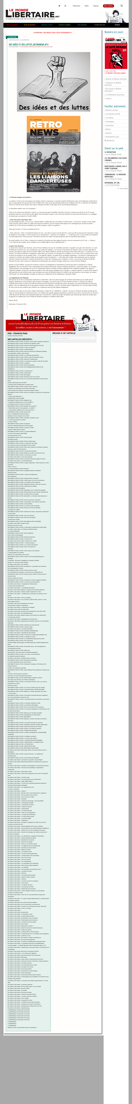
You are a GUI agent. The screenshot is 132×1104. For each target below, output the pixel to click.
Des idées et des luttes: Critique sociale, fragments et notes (24, 591)
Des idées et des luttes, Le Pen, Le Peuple (19, 908)
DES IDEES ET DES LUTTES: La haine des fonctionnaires (24, 582)
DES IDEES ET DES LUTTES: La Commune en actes (22, 455)
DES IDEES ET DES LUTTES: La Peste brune (20, 371)
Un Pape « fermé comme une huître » (18, 673)
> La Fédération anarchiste (114, 95)
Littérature (37, 32)
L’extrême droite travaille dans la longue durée (21, 384)
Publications (76, 6)
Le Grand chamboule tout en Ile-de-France (19, 662)
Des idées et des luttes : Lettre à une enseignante (21, 812)
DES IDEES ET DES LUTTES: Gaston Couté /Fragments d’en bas (25, 345)
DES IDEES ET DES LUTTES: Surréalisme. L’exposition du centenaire (27, 566)
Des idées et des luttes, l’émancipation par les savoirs (23, 920)
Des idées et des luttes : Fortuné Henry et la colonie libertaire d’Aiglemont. (28, 828)
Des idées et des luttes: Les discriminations (20, 460)
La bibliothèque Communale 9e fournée (19, 1010)
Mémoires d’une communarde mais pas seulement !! (22, 1027)
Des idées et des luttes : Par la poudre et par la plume (22, 795)
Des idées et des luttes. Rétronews (17, 957)
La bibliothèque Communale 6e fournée (19, 1015)
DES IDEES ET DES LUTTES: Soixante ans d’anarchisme (23, 625)
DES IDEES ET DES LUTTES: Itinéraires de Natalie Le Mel (24, 343)
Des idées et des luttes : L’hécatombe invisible (21, 802)
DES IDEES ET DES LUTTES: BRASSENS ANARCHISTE (23, 748)
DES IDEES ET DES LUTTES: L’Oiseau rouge (20, 627)
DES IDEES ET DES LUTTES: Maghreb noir (19, 400)
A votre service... (12, 693)
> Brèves (108, 129)
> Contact (108, 98)
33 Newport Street (13, 439)
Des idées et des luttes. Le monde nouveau (20, 963)
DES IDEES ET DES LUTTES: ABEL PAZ (19, 650)
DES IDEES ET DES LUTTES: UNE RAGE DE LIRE (21, 746)
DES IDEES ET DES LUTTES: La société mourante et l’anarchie (25, 722)
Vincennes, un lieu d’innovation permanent (19, 675)
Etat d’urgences (12, 476)
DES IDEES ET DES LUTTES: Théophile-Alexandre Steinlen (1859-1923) (27, 724)
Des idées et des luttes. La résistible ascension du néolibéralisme (26, 943)
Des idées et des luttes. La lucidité (17, 990)
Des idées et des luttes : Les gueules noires (20, 851)
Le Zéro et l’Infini (12, 421)
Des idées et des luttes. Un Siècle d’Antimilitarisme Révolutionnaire (26, 941)
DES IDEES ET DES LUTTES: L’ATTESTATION (20, 744)
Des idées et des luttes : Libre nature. (18, 883)
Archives (117, 25)
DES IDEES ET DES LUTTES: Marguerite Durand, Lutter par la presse (27, 484)
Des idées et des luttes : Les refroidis (18, 867)
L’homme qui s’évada (13, 519)
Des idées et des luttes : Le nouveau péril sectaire (21, 875)
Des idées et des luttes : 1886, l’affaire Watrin (20, 781)
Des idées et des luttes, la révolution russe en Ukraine (23, 918)
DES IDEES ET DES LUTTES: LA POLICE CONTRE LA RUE (24, 703)
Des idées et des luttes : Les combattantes (19, 861)
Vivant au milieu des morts (15, 578)
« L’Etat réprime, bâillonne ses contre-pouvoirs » (21, 410)
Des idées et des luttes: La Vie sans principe (20, 457)
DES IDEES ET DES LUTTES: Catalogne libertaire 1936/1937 (24, 470)
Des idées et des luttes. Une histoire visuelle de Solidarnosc (24, 937)
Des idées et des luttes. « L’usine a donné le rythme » (22, 996)
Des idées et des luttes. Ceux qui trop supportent (21, 939)
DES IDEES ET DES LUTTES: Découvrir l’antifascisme (23, 359)
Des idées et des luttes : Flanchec (17, 873)
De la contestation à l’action (15, 568)
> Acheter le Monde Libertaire (116, 79)
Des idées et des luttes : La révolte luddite (19, 818)
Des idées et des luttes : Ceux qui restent (19, 859)
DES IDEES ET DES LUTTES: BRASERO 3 (19, 716)
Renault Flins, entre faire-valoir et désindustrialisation (23, 652)
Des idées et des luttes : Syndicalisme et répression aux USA (25, 1006)
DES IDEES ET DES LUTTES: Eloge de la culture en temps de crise (26, 453)
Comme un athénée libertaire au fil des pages (20, 425)
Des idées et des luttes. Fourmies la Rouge (19, 992)
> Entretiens (109, 125)
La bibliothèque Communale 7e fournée (19, 1013)
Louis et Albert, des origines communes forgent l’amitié (23, 390)
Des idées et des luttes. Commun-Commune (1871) (22, 994)
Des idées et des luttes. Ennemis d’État (18, 988)
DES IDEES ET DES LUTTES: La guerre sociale (21, 427)
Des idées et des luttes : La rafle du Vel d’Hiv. (20, 884)
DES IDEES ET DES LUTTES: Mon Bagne (19, 374)
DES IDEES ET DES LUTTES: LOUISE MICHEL (20, 349)
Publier (87, 6)
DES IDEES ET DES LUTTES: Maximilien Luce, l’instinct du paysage (26, 490)
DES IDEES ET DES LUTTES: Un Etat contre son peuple (23, 494)
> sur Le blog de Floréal (116, 168)
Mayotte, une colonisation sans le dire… (19, 554)
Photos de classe (12, 685)
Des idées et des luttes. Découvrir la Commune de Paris (23, 951)
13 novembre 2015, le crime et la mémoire (19, 404)
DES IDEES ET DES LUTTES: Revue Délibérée (20, 533)
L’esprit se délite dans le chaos (16, 429)
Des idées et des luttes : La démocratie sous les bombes (23, 855)
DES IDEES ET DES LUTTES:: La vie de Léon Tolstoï (22, 738)
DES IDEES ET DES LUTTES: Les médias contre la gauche (24, 482)
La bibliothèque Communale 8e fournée (19, 1012)
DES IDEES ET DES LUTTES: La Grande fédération (22, 431)
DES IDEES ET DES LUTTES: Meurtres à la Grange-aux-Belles (25, 713)
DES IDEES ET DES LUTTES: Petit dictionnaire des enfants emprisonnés (28, 492)
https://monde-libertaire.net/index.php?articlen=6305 (35, 46)
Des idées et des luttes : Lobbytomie (18, 820)
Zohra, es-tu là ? (12, 466)
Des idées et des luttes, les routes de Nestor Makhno (22, 902)
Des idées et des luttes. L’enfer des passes (19, 929)
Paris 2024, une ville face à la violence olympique (21, 679)
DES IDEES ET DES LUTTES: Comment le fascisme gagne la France (26, 458)
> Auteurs (108, 133)
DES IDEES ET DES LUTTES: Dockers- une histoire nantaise (24, 728)
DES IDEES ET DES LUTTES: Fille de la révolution (21, 517)
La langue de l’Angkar (14, 509)
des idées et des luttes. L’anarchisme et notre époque (22, 970)
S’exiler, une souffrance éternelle (17, 668)
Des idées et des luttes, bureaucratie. (18, 912)
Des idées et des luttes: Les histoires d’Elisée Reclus (22, 529)
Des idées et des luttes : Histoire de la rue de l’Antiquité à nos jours (26, 830)
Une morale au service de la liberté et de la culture (21, 445)
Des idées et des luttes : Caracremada (18, 808)
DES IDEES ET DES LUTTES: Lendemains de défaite (22, 486)
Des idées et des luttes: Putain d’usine (18, 523)
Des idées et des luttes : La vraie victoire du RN (21, 816)
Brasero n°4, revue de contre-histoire (18, 562)
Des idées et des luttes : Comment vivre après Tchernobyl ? (24, 1004)
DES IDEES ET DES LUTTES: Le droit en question (21, 347)
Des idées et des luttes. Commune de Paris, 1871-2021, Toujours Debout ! (28, 961)
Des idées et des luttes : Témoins (17, 879)
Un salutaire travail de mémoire (16, 656)
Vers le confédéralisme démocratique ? (18, 414)
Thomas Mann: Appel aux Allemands (18, 605)
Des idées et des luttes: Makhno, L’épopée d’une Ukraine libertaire (26, 589)
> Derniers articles (111, 110)
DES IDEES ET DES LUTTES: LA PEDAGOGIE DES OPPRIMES (25, 740)
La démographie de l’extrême (16, 552)
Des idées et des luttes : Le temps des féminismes (22, 814)
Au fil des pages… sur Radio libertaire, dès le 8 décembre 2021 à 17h (27, 945)
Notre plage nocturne (13, 601)
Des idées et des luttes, (14, 910)
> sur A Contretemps (112, 184)
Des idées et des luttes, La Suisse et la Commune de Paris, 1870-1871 (27, 906)
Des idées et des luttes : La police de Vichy (20, 871)
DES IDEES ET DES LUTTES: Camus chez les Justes (22, 570)
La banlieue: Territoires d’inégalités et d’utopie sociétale (23, 560)
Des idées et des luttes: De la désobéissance (20, 613)
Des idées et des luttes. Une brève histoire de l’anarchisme (24, 955)
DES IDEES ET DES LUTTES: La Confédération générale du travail (26, 638)
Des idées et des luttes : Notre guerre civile (20, 771)
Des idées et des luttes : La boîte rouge (18, 777)
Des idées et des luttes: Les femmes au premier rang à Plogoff (25, 759)
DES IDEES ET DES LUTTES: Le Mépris (18, 363)
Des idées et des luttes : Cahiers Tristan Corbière (21, 877)
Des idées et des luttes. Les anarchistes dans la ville (22, 965)
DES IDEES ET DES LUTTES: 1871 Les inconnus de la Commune (26, 707)
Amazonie (10, 548)
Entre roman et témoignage (15, 535)
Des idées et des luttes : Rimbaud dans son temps (22, 658)
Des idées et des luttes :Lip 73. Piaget (18, 998)
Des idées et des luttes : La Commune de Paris (21, 886)
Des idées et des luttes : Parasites (17, 799)
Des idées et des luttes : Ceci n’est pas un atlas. (21, 797)
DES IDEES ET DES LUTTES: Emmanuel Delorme (21, 537)
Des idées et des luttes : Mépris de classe (19, 849)
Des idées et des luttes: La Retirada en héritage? (21, 607)
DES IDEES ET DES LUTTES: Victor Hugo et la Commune (23, 550)
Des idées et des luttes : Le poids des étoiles (20, 628)
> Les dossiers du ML (112, 114)
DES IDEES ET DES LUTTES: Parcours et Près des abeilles (24, 507)
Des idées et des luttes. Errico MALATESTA (20, 969)
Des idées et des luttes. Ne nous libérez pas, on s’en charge (24, 986)
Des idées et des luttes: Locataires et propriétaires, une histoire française (28, 765)
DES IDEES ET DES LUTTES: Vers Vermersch (20, 640)
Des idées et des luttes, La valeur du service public (22, 922)
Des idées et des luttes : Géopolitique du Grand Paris (22, 619)
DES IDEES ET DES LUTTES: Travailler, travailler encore (23, 417)
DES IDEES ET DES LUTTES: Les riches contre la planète (24, 505)
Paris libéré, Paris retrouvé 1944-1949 (18, 609)
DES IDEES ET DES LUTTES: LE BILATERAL (20, 503)
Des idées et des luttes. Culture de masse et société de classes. (25, 927)
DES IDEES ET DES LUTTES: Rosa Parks (19, 412)
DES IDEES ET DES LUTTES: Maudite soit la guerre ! (22, 406)
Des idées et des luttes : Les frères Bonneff (20, 810)
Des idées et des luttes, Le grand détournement (21, 916)
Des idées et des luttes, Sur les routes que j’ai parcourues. (24, 904)
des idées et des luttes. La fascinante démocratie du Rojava (24, 974)
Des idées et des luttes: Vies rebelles (18, 564)
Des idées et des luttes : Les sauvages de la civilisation (23, 863)
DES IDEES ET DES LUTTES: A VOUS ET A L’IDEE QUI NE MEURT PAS (27, 634)
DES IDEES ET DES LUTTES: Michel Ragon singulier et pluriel (25, 677)
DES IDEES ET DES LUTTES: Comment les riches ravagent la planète (27, 580)
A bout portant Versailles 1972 (16, 586)
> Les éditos (109, 118)
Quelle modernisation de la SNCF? (17, 382)
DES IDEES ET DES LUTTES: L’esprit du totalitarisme (22, 474)
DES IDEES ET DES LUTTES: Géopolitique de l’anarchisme (24, 714)
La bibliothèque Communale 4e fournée (19, 1019)
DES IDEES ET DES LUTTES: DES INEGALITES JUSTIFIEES (24, 521)
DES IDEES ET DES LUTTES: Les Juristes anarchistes (23, 544)
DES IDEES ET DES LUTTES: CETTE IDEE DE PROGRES (23, 757)
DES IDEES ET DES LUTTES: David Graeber (20, 437)
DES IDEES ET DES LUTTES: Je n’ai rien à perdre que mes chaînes (26, 687)
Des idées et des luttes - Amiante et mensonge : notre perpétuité (25, 800)
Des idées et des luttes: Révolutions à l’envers (20, 603)
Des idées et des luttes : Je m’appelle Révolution (21, 587)
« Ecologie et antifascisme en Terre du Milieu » (21, 402)
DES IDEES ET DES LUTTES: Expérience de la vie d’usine (24, 376)
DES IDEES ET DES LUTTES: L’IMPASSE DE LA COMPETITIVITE (25, 742)
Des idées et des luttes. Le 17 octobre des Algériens (22, 953)
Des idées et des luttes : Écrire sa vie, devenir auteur (22, 843)
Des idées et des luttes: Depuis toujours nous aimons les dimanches (27, 615)
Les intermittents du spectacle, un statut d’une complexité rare (25, 572)
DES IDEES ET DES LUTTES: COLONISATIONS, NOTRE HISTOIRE (26, 689)
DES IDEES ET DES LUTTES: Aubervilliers (19, 372)
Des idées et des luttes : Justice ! (17, 791)
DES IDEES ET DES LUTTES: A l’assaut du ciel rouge (22, 443)
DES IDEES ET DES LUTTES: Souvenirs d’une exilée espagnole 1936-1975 (28, 341)
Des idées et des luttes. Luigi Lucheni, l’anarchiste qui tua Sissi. (25, 959)
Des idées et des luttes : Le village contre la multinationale (24, 845)
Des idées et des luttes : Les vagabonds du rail (21, 787)
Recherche (110, 140)
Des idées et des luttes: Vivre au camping (19, 597)
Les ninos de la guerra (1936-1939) (17, 433)
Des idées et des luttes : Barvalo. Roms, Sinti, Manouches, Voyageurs (27, 793)
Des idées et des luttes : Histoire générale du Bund (22, 838)
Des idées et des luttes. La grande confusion (20, 984)
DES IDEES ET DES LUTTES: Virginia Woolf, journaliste (23, 478)
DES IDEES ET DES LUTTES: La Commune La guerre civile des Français (28, 361)
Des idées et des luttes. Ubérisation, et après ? (21, 926)
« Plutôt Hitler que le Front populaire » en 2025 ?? (21, 408)
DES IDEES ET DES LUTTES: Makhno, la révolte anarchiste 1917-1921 (27, 691)
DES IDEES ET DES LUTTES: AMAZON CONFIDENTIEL (23, 630)
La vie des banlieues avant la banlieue (18, 468)
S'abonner (96, 6)
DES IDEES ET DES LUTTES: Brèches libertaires (21, 365)
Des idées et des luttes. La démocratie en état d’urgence (23, 931)
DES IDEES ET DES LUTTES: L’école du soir (20, 539)
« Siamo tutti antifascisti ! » (15, 396)
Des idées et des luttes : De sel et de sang (19, 857)
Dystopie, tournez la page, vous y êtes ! (19, 415)
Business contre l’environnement (17, 449)
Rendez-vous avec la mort (15, 525)
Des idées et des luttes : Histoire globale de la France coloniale (25, 826)
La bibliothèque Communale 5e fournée (19, 1017)
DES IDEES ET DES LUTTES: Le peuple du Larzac (21, 636)
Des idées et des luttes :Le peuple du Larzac (20, 1000)
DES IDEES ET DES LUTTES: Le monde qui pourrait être (23, 355)
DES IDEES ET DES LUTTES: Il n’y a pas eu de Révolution (24, 654)
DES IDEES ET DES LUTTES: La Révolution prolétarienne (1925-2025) (27, 527)
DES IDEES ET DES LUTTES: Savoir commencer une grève (24, 500)
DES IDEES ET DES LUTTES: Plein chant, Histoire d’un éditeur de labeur (28, 447)
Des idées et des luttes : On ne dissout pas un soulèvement (24, 779)
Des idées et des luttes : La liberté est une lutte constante (24, 1002)
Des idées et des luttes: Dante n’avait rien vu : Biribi (22, 541)
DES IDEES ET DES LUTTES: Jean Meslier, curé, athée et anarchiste (26, 501)
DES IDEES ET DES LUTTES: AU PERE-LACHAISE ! (22, 736)
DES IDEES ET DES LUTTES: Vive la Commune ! (21, 515)
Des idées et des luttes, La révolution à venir (20, 914)
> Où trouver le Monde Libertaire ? (113, 90)
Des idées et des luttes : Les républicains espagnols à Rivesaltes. (26, 836)
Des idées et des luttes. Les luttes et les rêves (20, 967)
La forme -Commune (13, 789)
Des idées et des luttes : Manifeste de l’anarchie (21, 840)
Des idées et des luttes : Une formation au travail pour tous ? (24, 869)
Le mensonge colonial (14, 617)
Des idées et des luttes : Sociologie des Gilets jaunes (22, 584)
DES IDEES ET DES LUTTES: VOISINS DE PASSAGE (22, 730)
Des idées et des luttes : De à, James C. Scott (27, 599)
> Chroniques (109, 122)
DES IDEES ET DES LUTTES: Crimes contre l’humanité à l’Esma (25, 357)
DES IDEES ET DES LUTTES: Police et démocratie (21, 441)
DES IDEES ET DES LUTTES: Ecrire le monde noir (21, 546)
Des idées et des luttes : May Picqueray (18, 1008)
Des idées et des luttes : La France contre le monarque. (23, 881)
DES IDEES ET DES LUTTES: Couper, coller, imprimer (22, 386)
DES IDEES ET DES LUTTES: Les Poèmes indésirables (23, 705)
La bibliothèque (12, 1021)
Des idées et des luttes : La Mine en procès (20, 806)
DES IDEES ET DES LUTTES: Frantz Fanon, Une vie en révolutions (26, 480)
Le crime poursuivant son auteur (17, 419)
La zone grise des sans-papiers (16, 488)
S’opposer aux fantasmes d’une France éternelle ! (21, 388)
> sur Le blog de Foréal (113, 153)
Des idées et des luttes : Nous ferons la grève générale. (23, 865)
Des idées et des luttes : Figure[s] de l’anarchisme (21, 632)
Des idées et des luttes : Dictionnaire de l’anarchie (22, 888)
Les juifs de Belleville (13, 531)
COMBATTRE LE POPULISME (16, 398)
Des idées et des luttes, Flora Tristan (18, 924)
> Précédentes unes (112, 137)
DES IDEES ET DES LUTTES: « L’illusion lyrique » (21, 543)
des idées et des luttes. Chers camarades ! (19, 972)
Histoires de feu (12, 472)
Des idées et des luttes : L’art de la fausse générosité (22, 853)
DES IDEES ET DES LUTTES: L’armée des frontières (22, 451)
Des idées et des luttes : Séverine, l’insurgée (20, 842)
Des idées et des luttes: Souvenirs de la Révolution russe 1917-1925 (26, 611)
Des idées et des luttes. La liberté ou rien (19, 935)
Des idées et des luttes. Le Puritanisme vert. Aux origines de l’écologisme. (28, 933)
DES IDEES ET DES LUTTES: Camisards (19, 423)
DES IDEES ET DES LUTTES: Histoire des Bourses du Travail (25, 726)
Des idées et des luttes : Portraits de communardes (22, 847)
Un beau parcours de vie (14, 435)
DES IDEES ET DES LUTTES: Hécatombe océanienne (22, 660)
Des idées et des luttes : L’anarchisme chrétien (21, 804)
